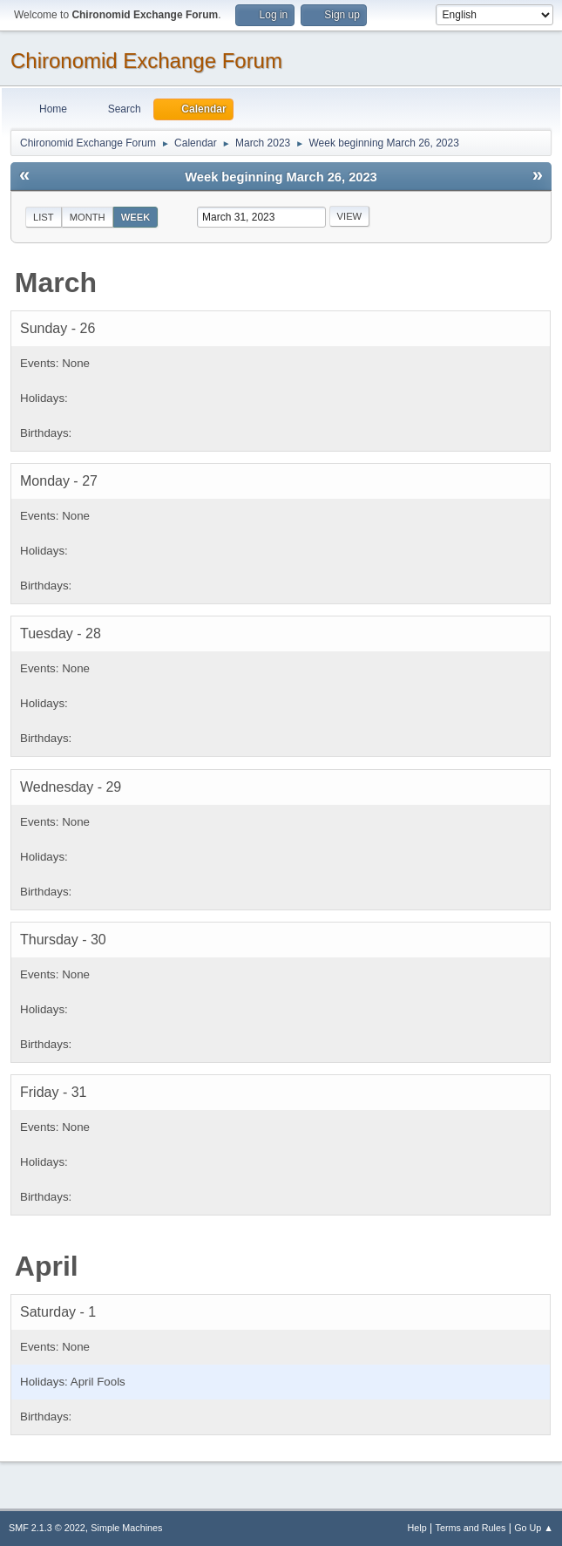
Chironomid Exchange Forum (146, 60)
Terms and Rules (471, 1527)
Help (417, 1527)
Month (87, 217)
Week (136, 217)
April (46, 1266)
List (43, 217)
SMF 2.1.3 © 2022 (47, 1527)
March (56, 282)
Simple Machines (126, 1527)
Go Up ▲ (533, 1527)
